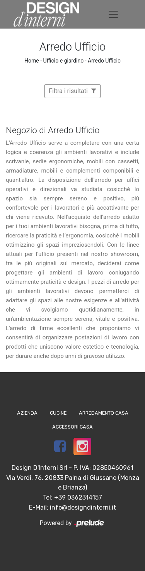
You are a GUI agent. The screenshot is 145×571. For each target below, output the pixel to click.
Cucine (58, 413)
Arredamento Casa (103, 413)
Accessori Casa (72, 427)
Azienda (27, 413)
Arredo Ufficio (104, 61)
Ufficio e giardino (63, 61)
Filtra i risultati (72, 91)
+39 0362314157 (78, 497)
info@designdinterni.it (83, 507)
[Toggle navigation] (113, 14)
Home (31, 61)
